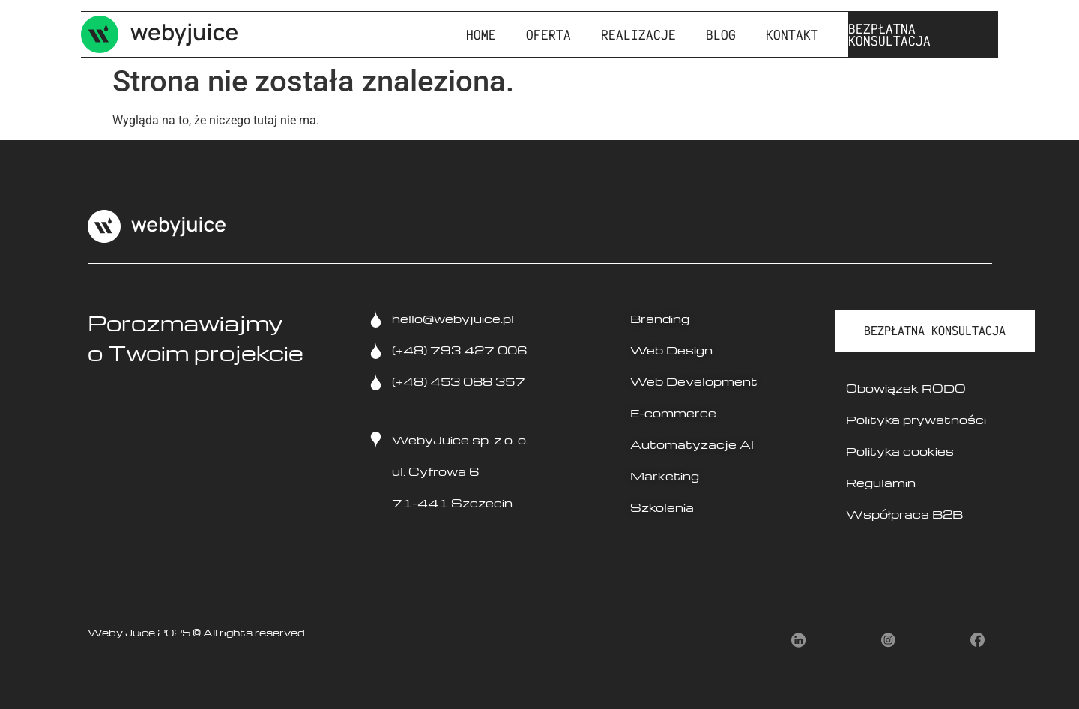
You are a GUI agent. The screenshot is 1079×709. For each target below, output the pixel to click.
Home (481, 34)
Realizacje (638, 34)
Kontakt (792, 34)
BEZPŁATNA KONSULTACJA (889, 34)
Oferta (548, 34)
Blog (721, 34)
